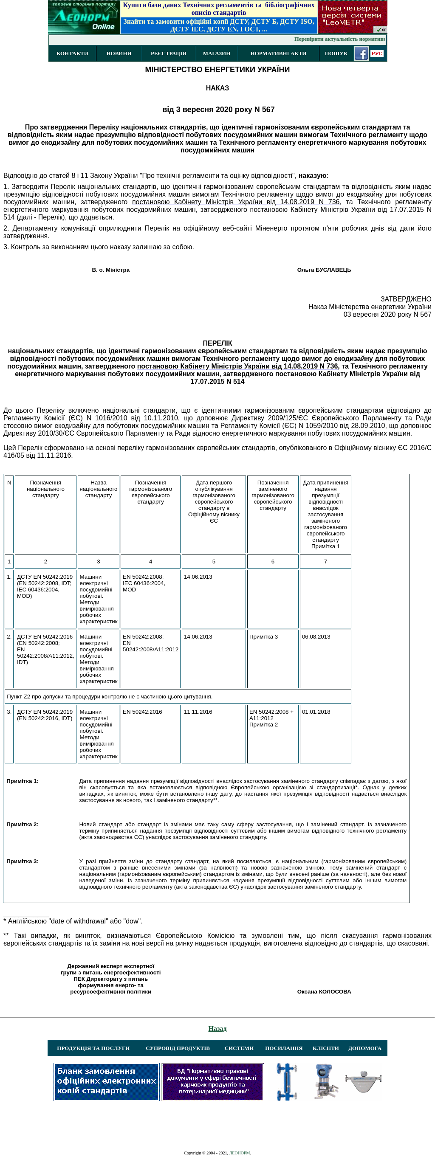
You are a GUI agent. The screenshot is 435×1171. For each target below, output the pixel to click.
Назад (218, 1028)
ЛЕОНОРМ (239, 1153)
